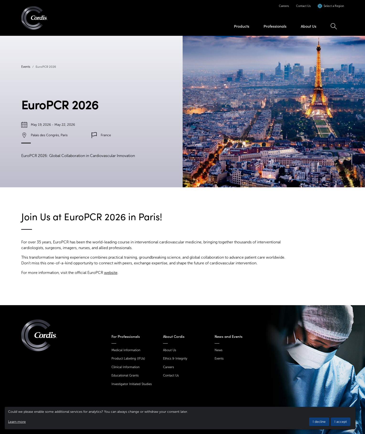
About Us (308, 26)
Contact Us (303, 6)
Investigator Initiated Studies (131, 384)
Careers (284, 6)
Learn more (17, 422)
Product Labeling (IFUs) (128, 358)
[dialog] (180, 418)
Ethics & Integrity (175, 358)
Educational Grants (125, 375)
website (110, 272)
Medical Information (125, 350)
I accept (340, 422)
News (218, 350)
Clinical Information (125, 367)
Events (25, 66)
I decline (319, 422)
